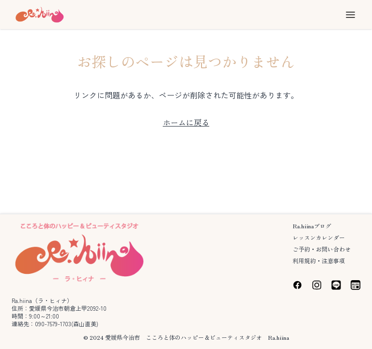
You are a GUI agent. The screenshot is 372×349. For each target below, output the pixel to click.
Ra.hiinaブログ (312, 226)
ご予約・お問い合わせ (322, 249)
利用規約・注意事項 (319, 260)
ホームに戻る (186, 122)
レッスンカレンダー (319, 237)
